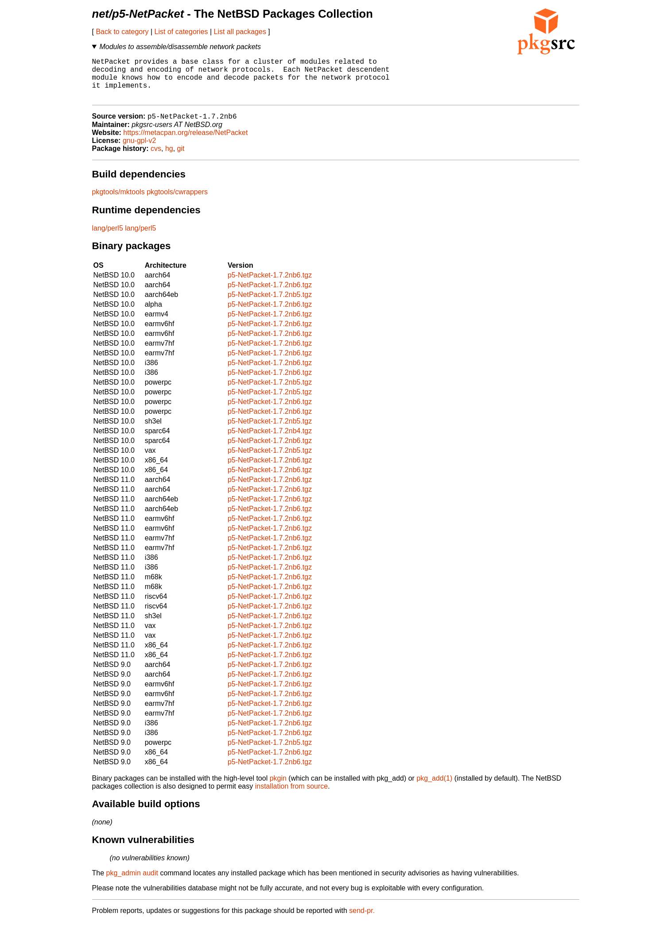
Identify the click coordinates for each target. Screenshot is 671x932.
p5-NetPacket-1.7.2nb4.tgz (270, 441)
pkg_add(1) (434, 788)
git (181, 158)
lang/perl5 (107, 238)
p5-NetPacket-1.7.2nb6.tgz (270, 285)
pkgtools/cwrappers (177, 202)
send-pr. (362, 920)
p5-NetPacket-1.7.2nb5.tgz (270, 304)
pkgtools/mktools (118, 202)
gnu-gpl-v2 (139, 150)
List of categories (181, 31)
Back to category (122, 31)
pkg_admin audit (132, 883)
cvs (156, 158)
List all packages (240, 31)
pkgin (278, 788)
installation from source (291, 796)
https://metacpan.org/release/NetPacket (185, 142)
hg (169, 158)
